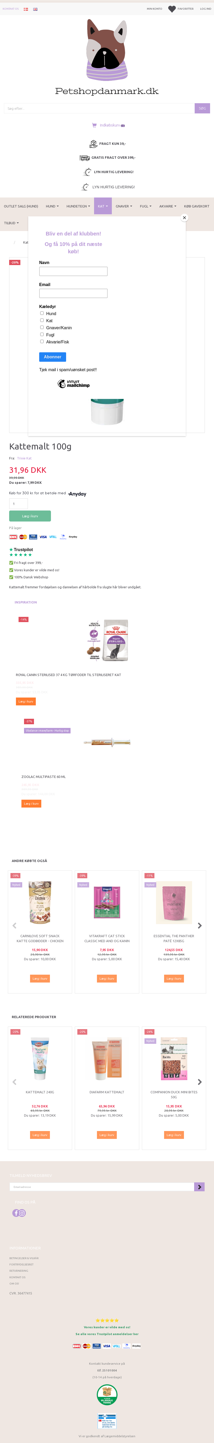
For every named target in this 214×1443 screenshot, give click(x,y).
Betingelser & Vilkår (24, 1258)
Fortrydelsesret (21, 1264)
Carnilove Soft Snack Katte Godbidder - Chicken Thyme (40, 940)
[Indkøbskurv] (107, 125)
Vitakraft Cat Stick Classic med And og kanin (107, 938)
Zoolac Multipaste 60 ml (43, 776)
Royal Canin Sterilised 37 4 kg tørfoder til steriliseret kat (68, 675)
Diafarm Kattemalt (107, 1092)
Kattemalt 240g (40, 1092)
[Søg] (202, 108)
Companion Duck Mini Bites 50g (174, 1094)
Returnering (18, 1270)
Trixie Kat (24, 458)
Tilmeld (199, 1186)
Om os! (14, 1283)
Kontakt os (11, 8)
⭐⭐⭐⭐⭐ (107, 1320)
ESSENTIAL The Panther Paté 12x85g (174, 938)
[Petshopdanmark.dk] (107, 57)
